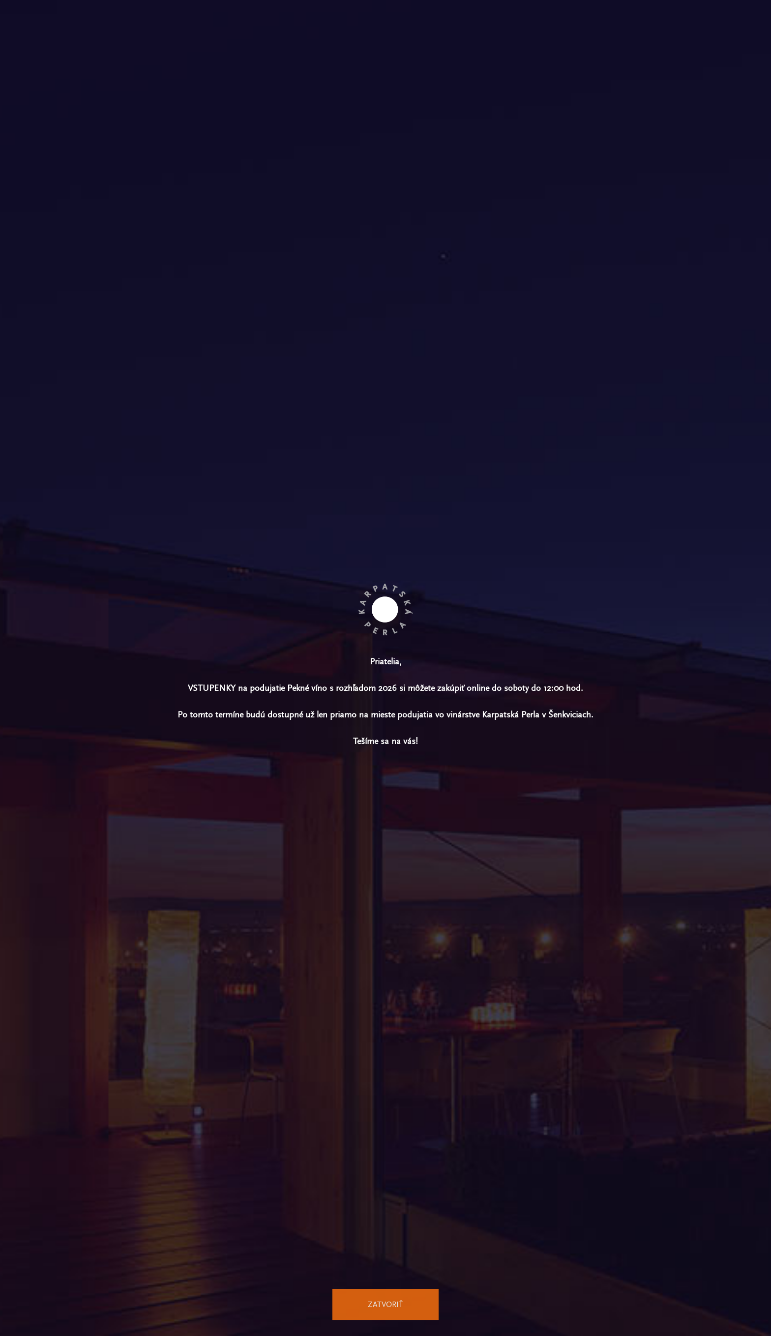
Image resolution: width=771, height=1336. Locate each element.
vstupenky (212, 688)
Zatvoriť (385, 1304)
